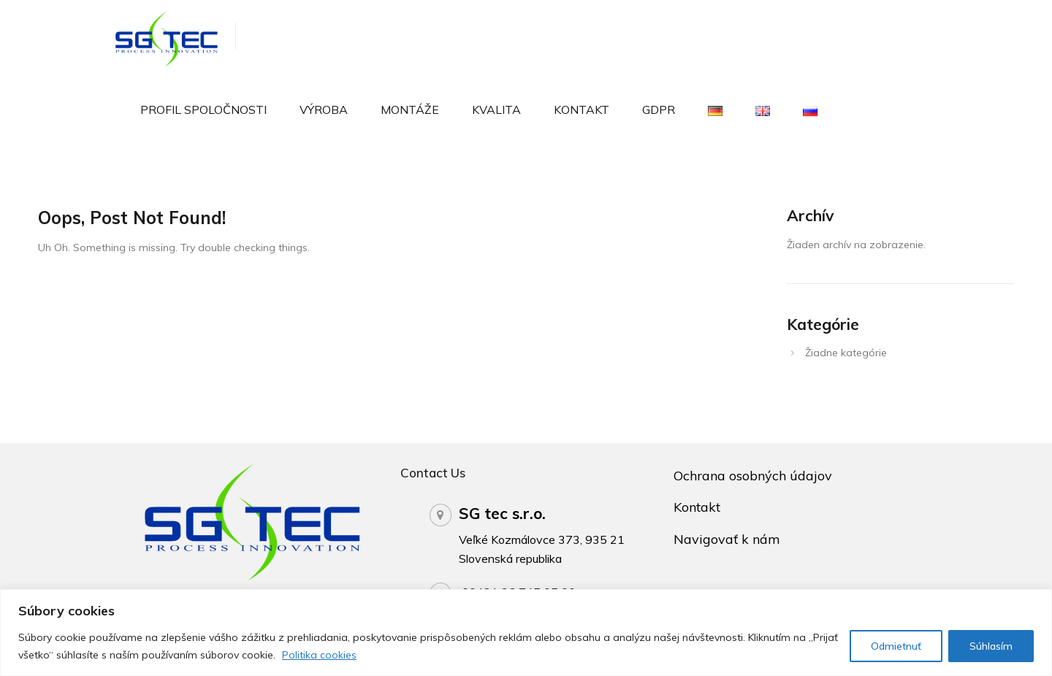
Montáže (410, 109)
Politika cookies (319, 654)
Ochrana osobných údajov (753, 475)
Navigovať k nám (727, 539)
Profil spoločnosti (203, 109)
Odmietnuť (896, 646)
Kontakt (581, 109)
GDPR (658, 109)
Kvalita (496, 109)
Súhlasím (991, 646)
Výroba (324, 109)
